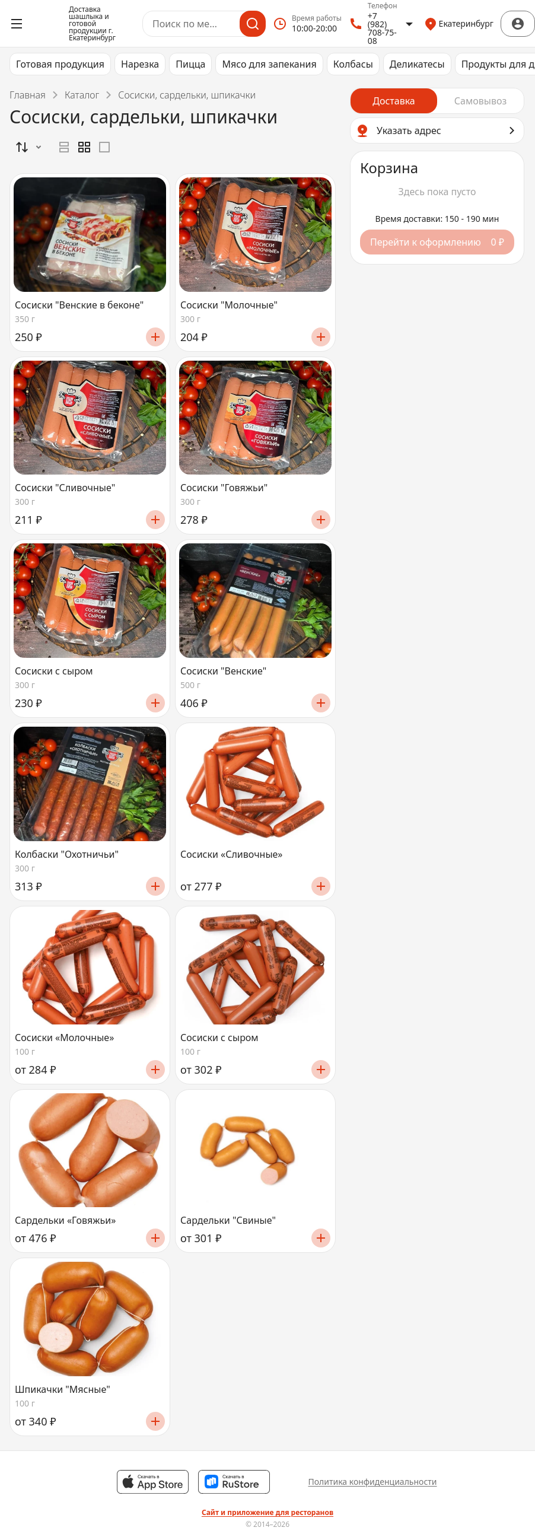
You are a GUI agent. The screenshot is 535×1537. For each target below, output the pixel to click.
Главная (27, 95)
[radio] (64, 147)
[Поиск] (253, 24)
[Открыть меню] (17, 24)
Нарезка (140, 64)
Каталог (82, 95)
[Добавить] (155, 336)
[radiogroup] (84, 147)
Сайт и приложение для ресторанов (267, 1512)
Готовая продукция (60, 64)
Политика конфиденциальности (372, 1481)
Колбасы (353, 64)
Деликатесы (417, 64)
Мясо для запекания (269, 64)
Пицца (190, 64)
